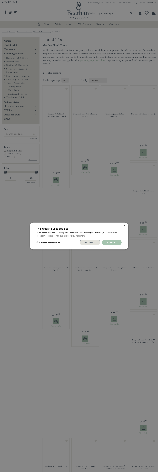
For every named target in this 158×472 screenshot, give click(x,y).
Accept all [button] (111, 242)
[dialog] (79, 236)
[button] (48, 242)
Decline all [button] (89, 242)
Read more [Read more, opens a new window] (80, 235)
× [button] (124, 225)
